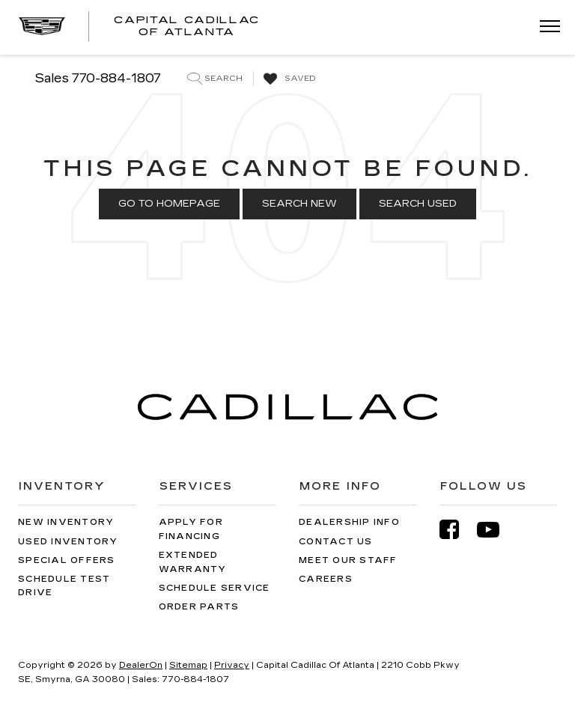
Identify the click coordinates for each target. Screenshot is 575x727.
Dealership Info (349, 522)
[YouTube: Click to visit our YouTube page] (495, 529)
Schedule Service (214, 588)
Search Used (418, 204)
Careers (326, 579)
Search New (299, 204)
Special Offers (66, 560)
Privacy (231, 665)
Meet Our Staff (348, 560)
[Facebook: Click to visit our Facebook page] (456, 529)
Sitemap (188, 665)
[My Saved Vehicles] (288, 79)
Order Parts (199, 607)
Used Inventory (68, 542)
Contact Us (336, 542)
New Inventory (66, 522)
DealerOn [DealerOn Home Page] (140, 665)
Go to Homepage (169, 204)
